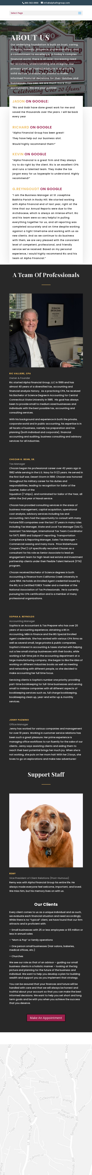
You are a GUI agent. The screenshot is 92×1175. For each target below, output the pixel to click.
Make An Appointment (46, 1018)
